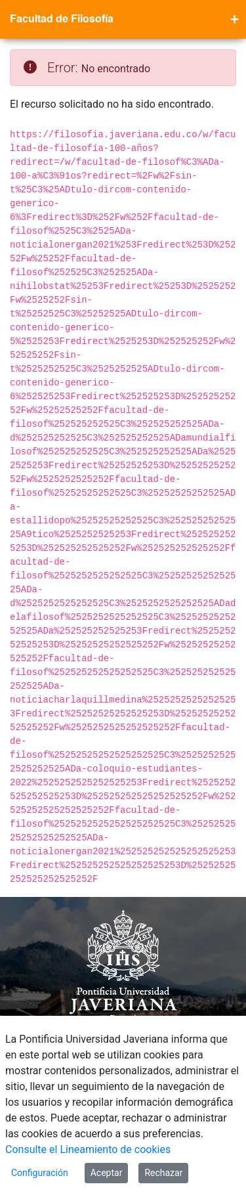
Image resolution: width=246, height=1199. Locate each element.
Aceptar (107, 1172)
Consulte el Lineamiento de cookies (88, 1149)
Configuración (39, 1172)
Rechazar (163, 1172)
